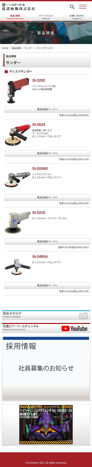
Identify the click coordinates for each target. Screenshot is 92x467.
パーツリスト (46, 17)
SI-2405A (40, 256)
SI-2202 (38, 80)
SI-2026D (40, 168)
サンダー (28, 48)
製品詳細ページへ (47, 109)
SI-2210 (38, 212)
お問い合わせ (77, 17)
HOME (5, 48)
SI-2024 (38, 124)
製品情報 (15, 17)
